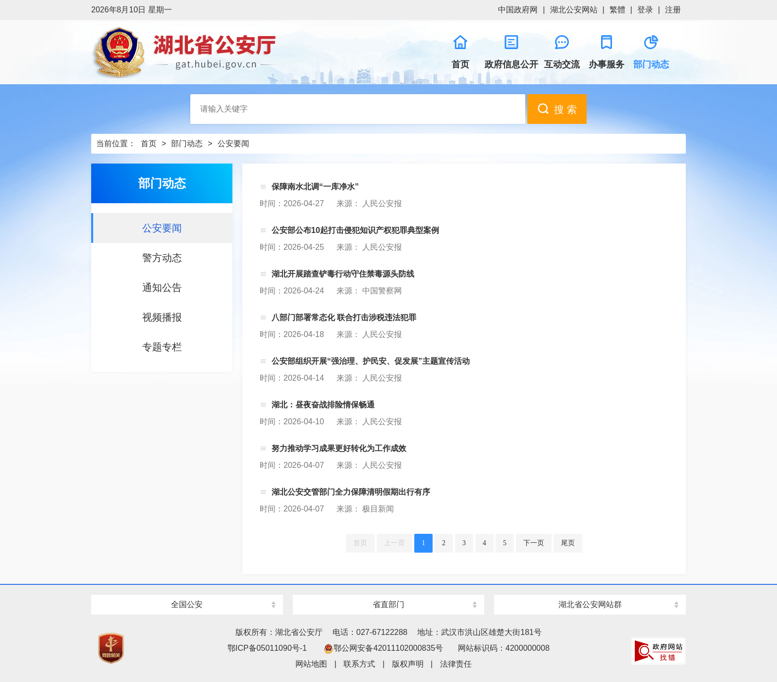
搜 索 (557, 109)
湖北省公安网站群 (590, 604)
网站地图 (311, 664)
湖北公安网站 (574, 9)
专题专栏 (162, 346)
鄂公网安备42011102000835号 (383, 648)
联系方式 (359, 664)
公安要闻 (233, 143)
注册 (673, 9)
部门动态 (187, 143)
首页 (149, 143)
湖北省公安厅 (239, 52)
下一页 (533, 543)
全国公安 (187, 604)
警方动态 (162, 257)
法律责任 (456, 664)
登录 (645, 9)
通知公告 (162, 287)
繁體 (617, 9)
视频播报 (162, 317)
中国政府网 (518, 9)
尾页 (568, 543)
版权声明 (408, 664)
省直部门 (388, 604)
